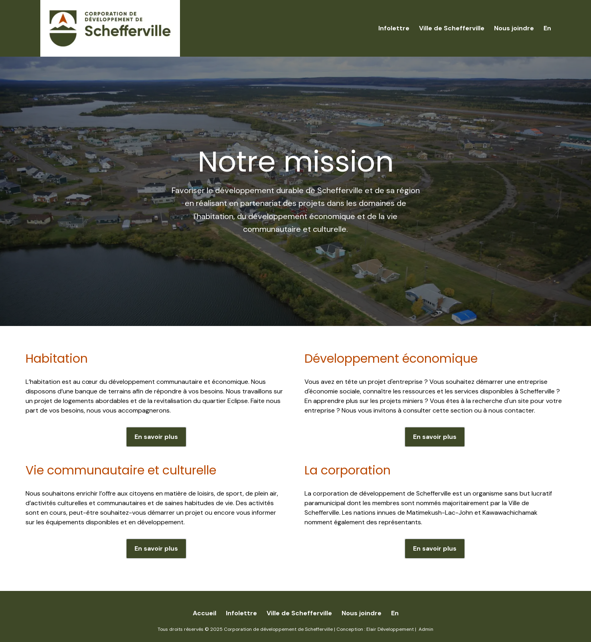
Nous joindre (514, 28)
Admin (426, 629)
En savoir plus (156, 437)
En (547, 28)
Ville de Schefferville (451, 28)
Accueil (204, 613)
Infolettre (393, 28)
